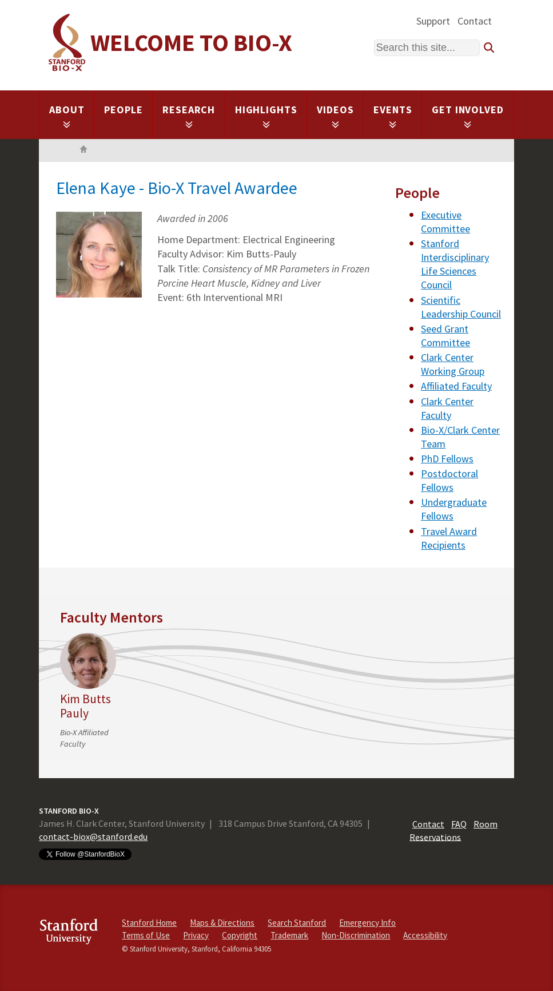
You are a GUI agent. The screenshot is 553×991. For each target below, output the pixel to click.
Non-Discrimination (355, 935)
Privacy (196, 935)
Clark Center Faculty (447, 408)
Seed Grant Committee (445, 335)
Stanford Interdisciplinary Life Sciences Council (455, 264)
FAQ (459, 824)
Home (83, 150)
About (67, 116)
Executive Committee (445, 221)
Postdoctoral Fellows (449, 480)
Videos (335, 116)
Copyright (239, 935)
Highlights (266, 116)
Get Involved (468, 116)
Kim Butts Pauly (85, 706)
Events (392, 116)
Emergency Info (367, 922)
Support (433, 20)
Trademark (289, 935)
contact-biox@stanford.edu (93, 836)
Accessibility (425, 935)
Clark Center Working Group (452, 364)
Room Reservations (453, 830)
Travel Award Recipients (449, 538)
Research (188, 116)
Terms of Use (146, 935)
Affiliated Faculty (456, 386)
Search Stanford (297, 922)
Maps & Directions (222, 922)
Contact (474, 20)
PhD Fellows (447, 458)
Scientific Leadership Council (461, 307)
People (123, 109)
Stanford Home (149, 922)
